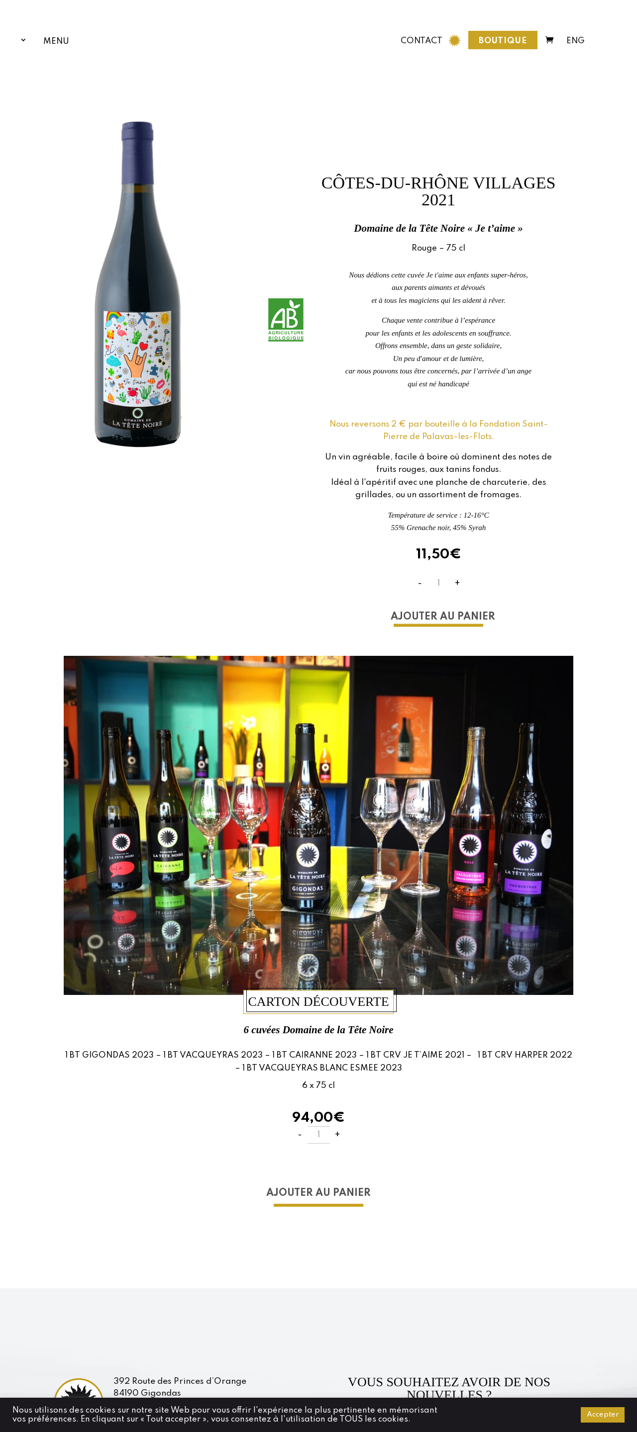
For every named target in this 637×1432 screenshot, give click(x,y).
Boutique (503, 38)
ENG (575, 39)
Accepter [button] (603, 1414)
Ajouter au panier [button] (318, 1193)
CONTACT (421, 38)
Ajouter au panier (443, 617)
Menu (56, 40)
